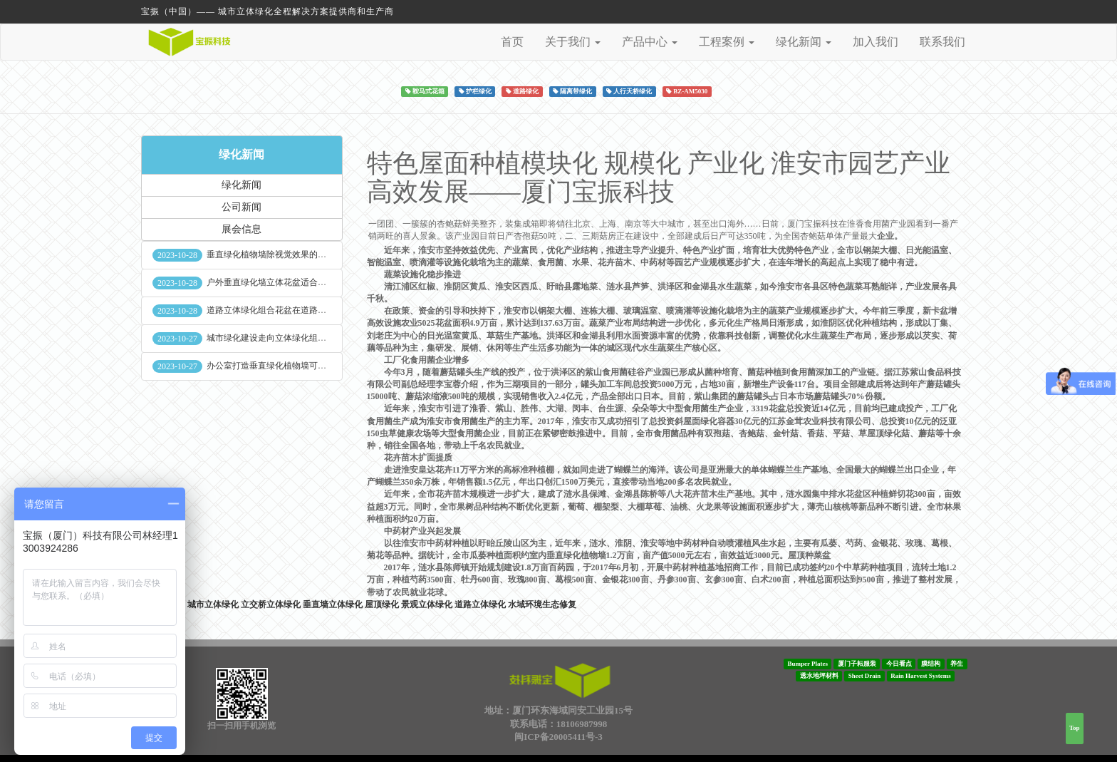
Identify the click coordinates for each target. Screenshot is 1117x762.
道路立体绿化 (480, 604)
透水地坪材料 (819, 675)
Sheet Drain (864, 675)
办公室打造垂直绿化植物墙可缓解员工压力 (288, 366)
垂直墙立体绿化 (333, 604)
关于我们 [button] (573, 42)
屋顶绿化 (382, 604)
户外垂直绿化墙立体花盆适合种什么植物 (283, 282)
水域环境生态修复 (542, 604)
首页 (512, 42)
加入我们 (875, 42)
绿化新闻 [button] (803, 42)
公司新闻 (241, 207)
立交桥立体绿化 (271, 604)
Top (1074, 727)
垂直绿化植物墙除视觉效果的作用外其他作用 (292, 254)
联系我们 (942, 42)
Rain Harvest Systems (920, 675)
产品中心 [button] (649, 42)
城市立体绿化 (213, 604)
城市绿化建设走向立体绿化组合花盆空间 (283, 338)
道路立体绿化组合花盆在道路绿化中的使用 (288, 310)
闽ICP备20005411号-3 (558, 736)
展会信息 (241, 229)
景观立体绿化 (426, 604)
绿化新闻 (241, 154)
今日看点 (899, 663)
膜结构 (930, 663)
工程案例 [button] (726, 42)
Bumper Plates (807, 663)
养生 (956, 663)
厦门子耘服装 (857, 663)
